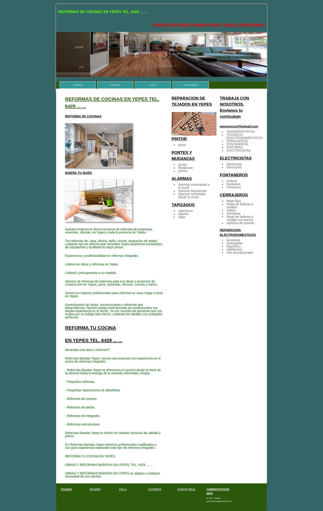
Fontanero (234, 187)
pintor (182, 145)
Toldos (231, 210)
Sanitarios (233, 184)
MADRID (115, 85)
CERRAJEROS (237, 141)
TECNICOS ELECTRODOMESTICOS (244, 136)
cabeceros (185, 211)
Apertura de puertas (240, 223)
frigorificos (234, 246)
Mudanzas (185, 168)
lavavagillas (235, 243)
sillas (181, 217)
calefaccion (234, 249)
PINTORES (234, 147)
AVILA (153, 85)
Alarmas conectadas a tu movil (194, 186)
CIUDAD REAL (190, 85)
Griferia (232, 181)
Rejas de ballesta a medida (240, 205)
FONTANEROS (237, 144)
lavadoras (233, 240)
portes (182, 164)
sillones (183, 214)
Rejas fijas (234, 201)
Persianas (233, 213)
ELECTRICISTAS (239, 150)
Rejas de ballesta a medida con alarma (240, 218)
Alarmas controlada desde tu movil (191, 195)
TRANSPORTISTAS (241, 131)
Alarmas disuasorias (192, 191)
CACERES (154, 489)
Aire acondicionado (240, 252)
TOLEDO (77, 85)
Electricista (234, 164)
